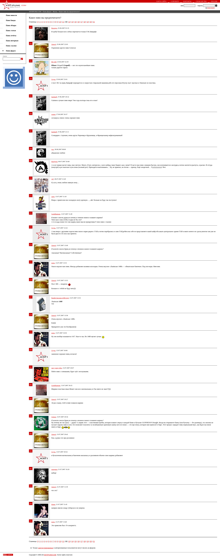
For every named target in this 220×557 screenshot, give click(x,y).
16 (78, 22)
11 (63, 22)
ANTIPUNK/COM (35, 11)
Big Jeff (53, 62)
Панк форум (47, 11)
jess (52, 149)
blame (53, 504)
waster (53, 114)
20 (91, 22)
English (214, 1)
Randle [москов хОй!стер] (60, 298)
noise (53, 263)
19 (88, 22)
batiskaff (54, 97)
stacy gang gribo (56, 368)
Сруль (53, 79)
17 (81, 22)
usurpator (54, 469)
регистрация (211, 8)
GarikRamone (55, 214)
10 (60, 22)
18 (85, 22)
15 (75, 22)
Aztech (53, 44)
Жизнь (55, 11)
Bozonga (54, 28)
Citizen (53, 417)
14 (72, 22)
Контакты (187, 1)
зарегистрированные (45, 548)
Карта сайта (161, 1)
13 (69, 22)
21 (94, 22)
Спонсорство (201, 1)
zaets (53, 196)
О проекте (175, 1)
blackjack (54, 161)
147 (52, 179)
